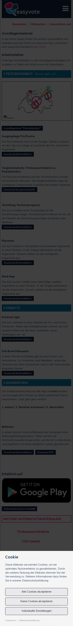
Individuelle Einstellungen (37, 611)
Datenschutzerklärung (29, 621)
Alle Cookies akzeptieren (37, 591)
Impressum (10, 621)
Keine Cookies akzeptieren (36, 601)
